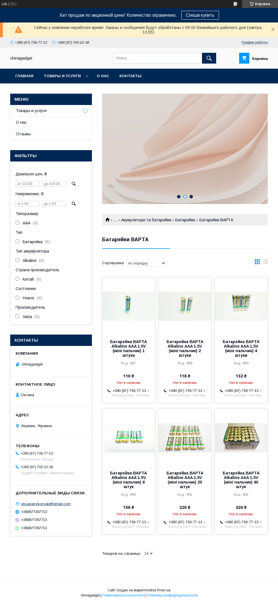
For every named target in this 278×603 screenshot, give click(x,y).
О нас (103, 76)
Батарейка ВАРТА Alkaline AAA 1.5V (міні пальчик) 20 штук (185, 480)
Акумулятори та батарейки (146, 220)
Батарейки (185, 220)
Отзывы (23, 134)
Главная (24, 76)
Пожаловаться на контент (123, 595)
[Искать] (209, 58)
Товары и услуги (62, 76)
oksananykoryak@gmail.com (46, 504)
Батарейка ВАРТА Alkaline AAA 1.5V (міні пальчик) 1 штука (128, 348)
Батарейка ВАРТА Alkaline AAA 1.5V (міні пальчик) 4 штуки (241, 348)
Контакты (130, 76)
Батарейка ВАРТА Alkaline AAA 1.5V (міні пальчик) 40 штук (241, 480)
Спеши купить (200, 15)
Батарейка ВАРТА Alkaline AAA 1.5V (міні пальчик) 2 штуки (185, 348)
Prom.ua (163, 590)
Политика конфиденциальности (172, 595)
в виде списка (265, 263)
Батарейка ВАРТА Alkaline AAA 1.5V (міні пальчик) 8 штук (128, 480)
